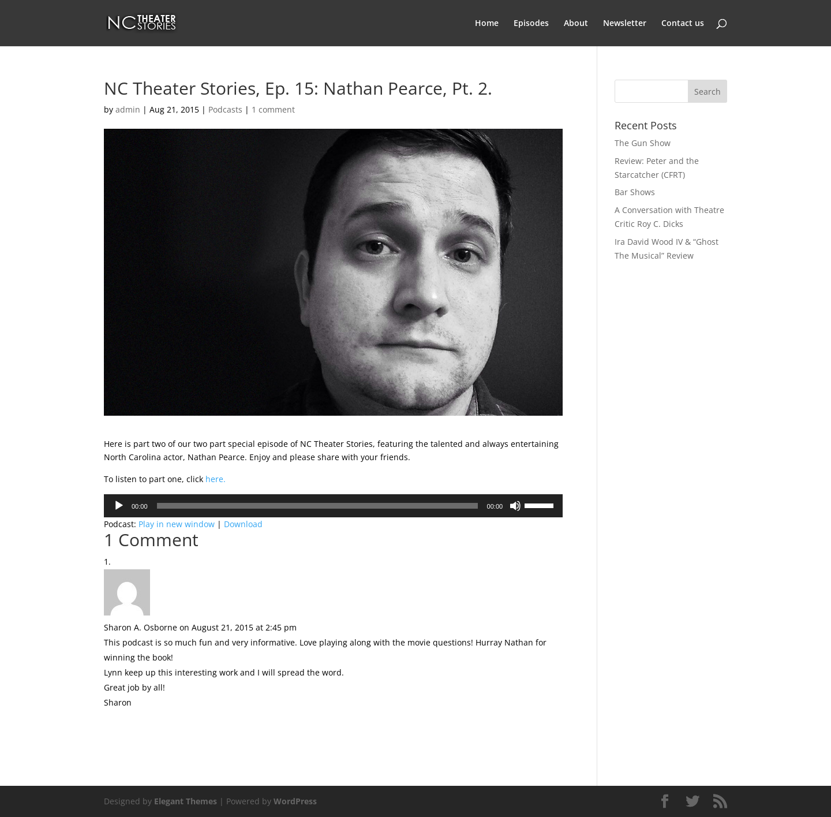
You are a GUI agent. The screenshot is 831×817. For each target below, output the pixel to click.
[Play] (119, 506)
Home (487, 23)
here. (215, 478)
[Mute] (515, 506)
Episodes (531, 23)
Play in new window (176, 523)
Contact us (682, 23)
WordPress (295, 801)
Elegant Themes (185, 801)
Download (243, 523)
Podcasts (225, 109)
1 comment (273, 109)
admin (127, 109)
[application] (333, 505)
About (576, 23)
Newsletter (624, 23)
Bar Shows (635, 191)
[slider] (317, 506)
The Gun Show (643, 142)
